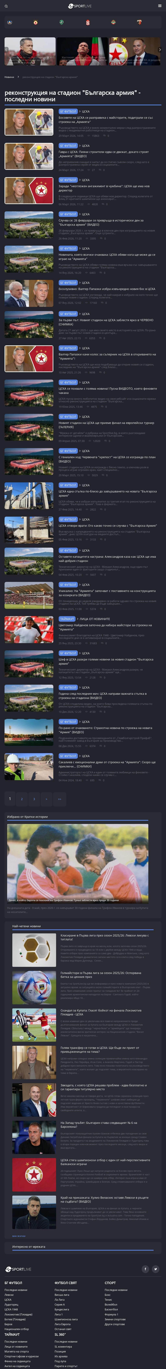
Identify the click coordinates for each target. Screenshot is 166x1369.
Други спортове (115, 1306)
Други (8, 1358)
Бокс (108, 1277)
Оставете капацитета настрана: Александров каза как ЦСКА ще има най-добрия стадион (107, 559)
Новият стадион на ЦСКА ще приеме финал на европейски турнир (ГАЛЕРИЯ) (106, 425)
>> (59, 799)
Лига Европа (63, 1306)
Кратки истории (65, 1358)
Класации (61, 1363)
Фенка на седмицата (17, 1343)
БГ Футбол (68, 111)
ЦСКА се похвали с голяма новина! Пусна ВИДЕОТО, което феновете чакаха (108, 391)
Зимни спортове (115, 1301)
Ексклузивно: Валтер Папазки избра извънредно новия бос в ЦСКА (107, 289)
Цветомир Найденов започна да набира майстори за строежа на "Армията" (105, 627)
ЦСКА (8, 1282)
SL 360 (60, 1316)
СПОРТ (110, 1265)
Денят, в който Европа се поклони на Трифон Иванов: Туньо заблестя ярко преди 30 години (64, 900)
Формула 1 (111, 1297)
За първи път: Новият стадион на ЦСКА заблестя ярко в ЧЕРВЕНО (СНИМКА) (106, 322)
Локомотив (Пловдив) (18, 1297)
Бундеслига (62, 1292)
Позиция (60, 1334)
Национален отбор (17, 1311)
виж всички (18, 1218)
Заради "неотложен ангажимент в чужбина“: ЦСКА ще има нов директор (104, 188)
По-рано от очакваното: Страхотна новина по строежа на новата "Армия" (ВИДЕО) (105, 730)
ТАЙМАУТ (67, 619)
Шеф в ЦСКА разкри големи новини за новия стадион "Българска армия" (106, 661)
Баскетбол (111, 1292)
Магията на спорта (17, 1334)
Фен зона (10, 1353)
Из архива (61, 1338)
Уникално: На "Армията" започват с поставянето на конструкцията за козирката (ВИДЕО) (107, 593)
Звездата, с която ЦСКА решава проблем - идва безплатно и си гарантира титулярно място (104, 1081)
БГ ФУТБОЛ (13, 1265)
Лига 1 (59, 1297)
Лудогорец (11, 1287)
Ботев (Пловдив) (15, 1301)
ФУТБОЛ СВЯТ (66, 1265)
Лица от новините (16, 1329)
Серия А (60, 1287)
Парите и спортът (66, 1348)
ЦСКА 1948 (11, 1292)
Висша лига (62, 1277)
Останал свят (63, 1311)
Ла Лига (60, 1282)
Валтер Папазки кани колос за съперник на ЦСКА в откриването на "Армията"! (107, 356)
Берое (8, 1306)
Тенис (108, 1282)
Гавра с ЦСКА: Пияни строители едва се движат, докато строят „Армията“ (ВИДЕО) (104, 154)
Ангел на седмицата (17, 1348)
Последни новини (16, 1272)
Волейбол (111, 1287)
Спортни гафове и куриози (22, 1338)
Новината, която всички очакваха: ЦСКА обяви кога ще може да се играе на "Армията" (107, 257)
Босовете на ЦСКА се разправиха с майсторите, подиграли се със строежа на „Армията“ (106, 120)
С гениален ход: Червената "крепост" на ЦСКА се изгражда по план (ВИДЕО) (107, 459)
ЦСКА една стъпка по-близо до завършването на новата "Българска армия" (108, 493)
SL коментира (63, 1329)
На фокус (60, 1353)
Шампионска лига (66, 1301)
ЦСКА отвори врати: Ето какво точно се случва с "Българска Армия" (108, 526)
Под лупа (60, 1343)
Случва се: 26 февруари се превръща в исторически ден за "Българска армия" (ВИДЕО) (101, 222)
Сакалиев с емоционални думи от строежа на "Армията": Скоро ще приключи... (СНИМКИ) (107, 764)
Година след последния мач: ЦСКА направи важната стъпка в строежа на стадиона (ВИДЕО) (103, 696)
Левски (9, 1277)
